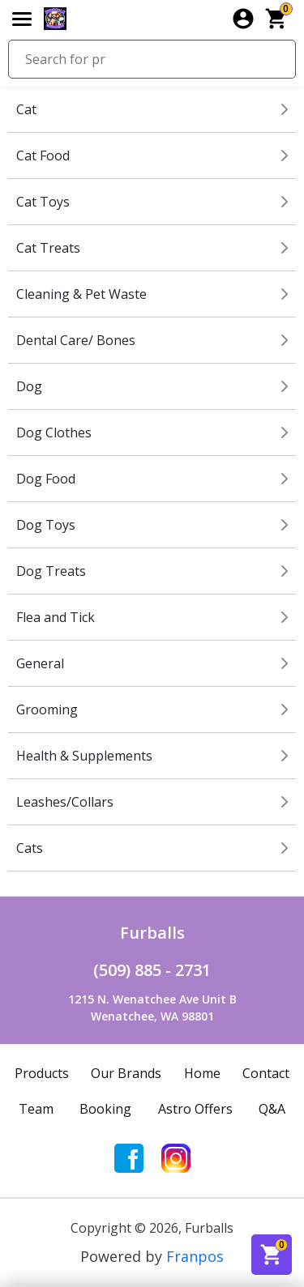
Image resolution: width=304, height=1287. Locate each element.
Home (202, 1073)
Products (42, 1073)
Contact (265, 1073)
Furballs (152, 933)
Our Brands (126, 1073)
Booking (105, 1109)
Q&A (272, 1109)
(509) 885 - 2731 (152, 970)
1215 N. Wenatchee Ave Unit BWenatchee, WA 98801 (152, 1007)
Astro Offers (195, 1109)
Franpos (195, 1256)
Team (36, 1109)
